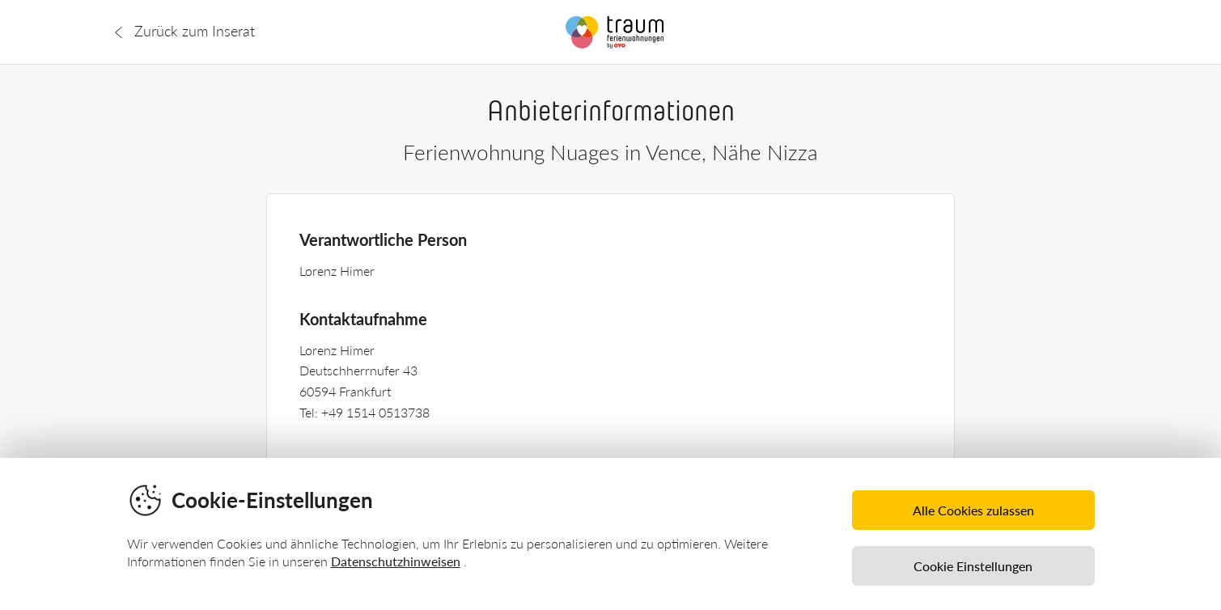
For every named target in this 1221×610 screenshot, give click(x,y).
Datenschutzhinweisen (395, 561)
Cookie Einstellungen (973, 566)
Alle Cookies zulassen (973, 510)
